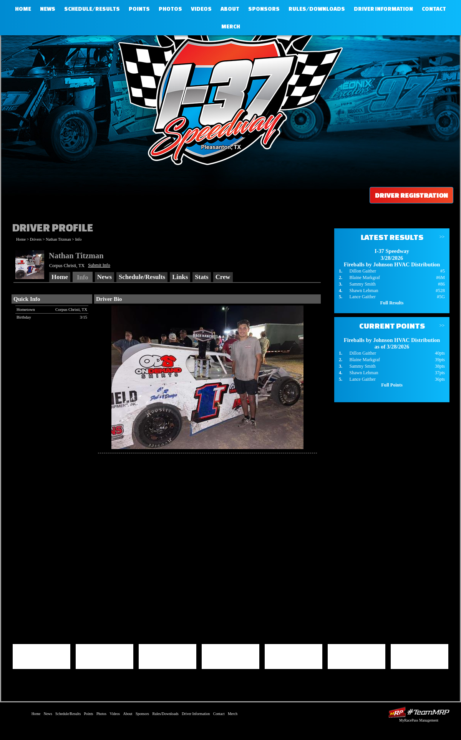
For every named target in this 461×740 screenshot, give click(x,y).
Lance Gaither (362, 296)
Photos (170, 9)
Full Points (392, 385)
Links (180, 277)
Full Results (391, 303)
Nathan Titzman (58, 239)
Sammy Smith (362, 284)
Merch (230, 26)
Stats (201, 277)
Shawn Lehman (363, 290)
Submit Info (99, 265)
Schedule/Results (92, 9)
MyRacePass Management (418, 720)
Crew (223, 277)
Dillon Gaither (362, 271)
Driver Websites (418, 712)
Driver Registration (411, 195)
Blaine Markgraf (364, 277)
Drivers (36, 239)
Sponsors (264, 9)
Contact (434, 9)
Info (78, 239)
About (230, 9)
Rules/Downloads (317, 9)
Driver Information (383, 9)
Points (139, 9)
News (47, 9)
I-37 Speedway (228, 97)
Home (23, 9)
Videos (201, 9)
